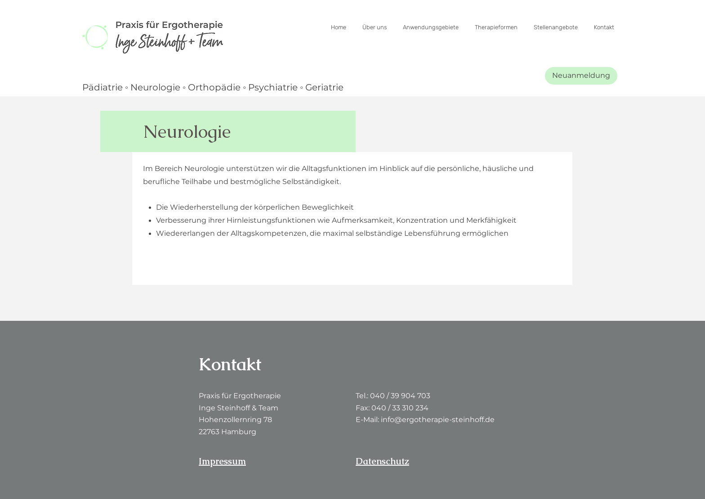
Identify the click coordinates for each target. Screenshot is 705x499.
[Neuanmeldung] (581, 76)
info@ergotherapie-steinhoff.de (438, 419)
